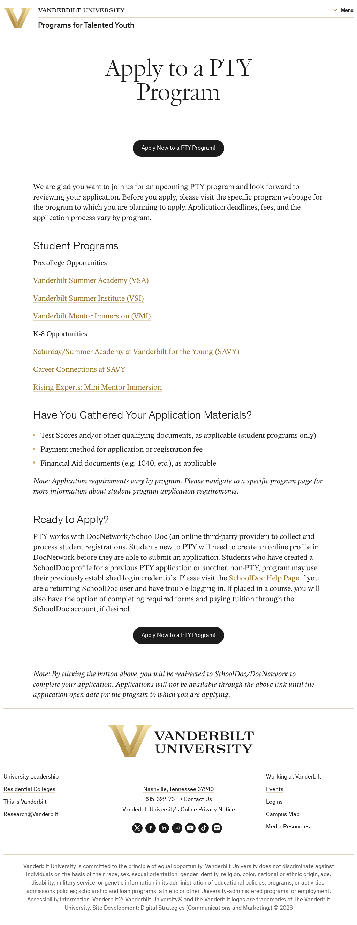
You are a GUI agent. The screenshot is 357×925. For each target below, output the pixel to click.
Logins (274, 802)
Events (274, 790)
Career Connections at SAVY (79, 369)
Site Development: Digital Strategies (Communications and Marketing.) (182, 908)
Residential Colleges (29, 790)
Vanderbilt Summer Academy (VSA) (91, 280)
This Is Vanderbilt (25, 802)
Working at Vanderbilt (293, 777)
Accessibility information (58, 900)
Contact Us (198, 800)
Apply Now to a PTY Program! (178, 148)
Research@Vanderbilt (30, 815)
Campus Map (282, 815)
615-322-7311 (162, 800)
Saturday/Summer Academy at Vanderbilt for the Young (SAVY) (136, 351)
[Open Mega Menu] (343, 10)
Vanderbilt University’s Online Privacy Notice (178, 810)
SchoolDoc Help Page (264, 578)
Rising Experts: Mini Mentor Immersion (97, 387)
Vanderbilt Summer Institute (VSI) (88, 298)
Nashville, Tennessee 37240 (178, 790)
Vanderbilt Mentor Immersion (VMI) (92, 316)
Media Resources (288, 827)
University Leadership (31, 777)
